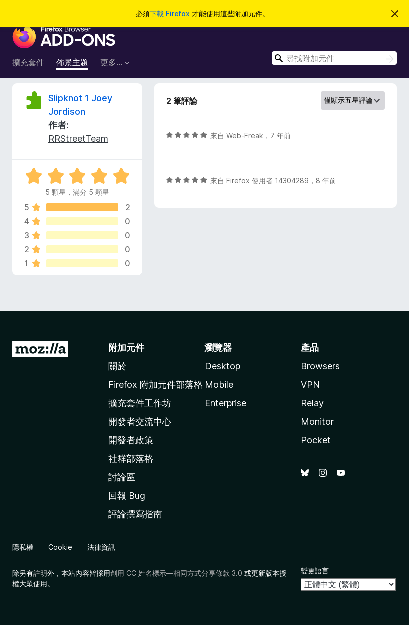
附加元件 (126, 347)
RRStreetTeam (78, 138)
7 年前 (280, 135)
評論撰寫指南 (135, 514)
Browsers (320, 366)
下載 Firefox (170, 13)
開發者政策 (130, 440)
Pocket (316, 440)
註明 (40, 573)
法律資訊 (101, 547)
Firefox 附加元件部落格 (155, 384)
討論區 (121, 477)
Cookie (60, 547)
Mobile (218, 384)
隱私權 (22, 547)
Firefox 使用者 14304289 (267, 180)
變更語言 (315, 570)
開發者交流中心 (139, 421)
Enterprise (225, 403)
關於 (117, 366)
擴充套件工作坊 (139, 403)
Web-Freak (244, 135)
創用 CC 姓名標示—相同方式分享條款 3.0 (176, 573)
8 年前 (326, 180)
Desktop (222, 366)
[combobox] (334, 58)
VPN (310, 384)
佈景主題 (72, 62)
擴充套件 (28, 62)
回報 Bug (126, 495)
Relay (312, 403)
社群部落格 (130, 458)
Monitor (317, 421)
